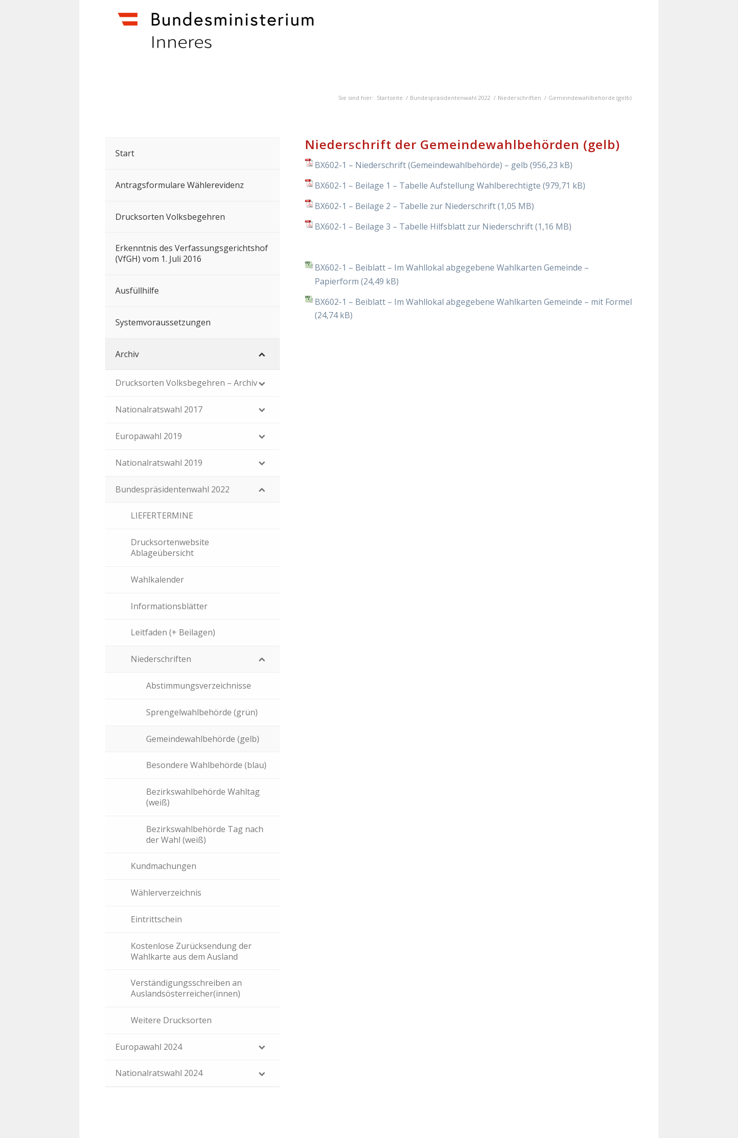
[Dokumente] (257, 42)
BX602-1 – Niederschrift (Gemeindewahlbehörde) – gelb (421, 165)
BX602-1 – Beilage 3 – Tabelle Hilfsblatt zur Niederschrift (424, 226)
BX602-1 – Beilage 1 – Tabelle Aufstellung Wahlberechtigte (428, 185)
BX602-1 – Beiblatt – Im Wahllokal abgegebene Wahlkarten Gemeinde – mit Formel (473, 301)
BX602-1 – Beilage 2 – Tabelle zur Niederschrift (405, 206)
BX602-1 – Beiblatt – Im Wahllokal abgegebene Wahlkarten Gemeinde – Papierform (452, 274)
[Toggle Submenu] (262, 354)
